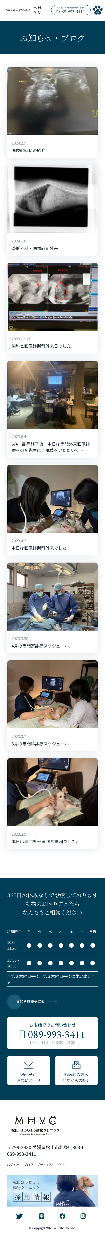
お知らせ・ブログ (23, 1171)
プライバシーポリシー (63, 1171)
